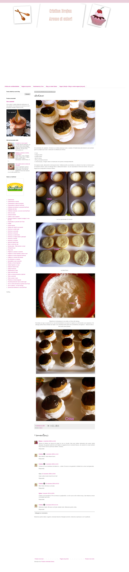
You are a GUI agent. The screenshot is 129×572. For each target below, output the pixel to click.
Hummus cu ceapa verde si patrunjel (17, 236)
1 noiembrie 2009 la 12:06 (49, 441)
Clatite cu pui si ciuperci (13, 216)
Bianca (40, 441)
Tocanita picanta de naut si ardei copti (17, 281)
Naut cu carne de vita (13, 244)
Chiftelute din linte (12, 209)
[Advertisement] (21, 40)
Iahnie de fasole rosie (13, 242)
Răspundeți (41, 448)
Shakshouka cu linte (13, 270)
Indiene (40, 427)
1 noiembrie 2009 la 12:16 (52, 454)
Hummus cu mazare (13, 240)
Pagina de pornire (26, 86)
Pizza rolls (10, 250)
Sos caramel (10, 101)
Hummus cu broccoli (13, 233)
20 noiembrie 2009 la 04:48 (48, 473)
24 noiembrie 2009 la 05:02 (52, 483)
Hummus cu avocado (13, 231)
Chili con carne (11, 213)
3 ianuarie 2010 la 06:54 (48, 493)
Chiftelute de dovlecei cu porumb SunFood (18, 207)
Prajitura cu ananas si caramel (15, 251)
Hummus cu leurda (12, 238)
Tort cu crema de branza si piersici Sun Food (19, 283)
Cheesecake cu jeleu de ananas (16, 203)
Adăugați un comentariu (41, 513)
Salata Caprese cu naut (13, 265)
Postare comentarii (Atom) (47, 561)
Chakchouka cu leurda (13, 201)
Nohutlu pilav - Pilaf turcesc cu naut (16, 246)
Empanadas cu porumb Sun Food (16, 221)
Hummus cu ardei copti (13, 229)
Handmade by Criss (38, 86)
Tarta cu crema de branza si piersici (16, 274)
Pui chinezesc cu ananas (14, 259)
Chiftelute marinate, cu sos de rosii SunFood (19, 211)
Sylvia (40, 493)
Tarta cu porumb (12, 276)
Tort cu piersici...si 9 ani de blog (15, 285)
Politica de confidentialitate (12, 86)
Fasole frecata (11, 225)
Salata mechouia (12, 268)
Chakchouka (11, 199)
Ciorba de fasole (12, 214)
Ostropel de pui (11, 248)
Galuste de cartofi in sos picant (15, 227)
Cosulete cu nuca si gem (21, 143)
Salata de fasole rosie (13, 266)
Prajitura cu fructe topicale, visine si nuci (17, 253)
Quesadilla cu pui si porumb (14, 261)
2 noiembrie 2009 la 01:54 (52, 464)
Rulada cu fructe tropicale (14, 263)
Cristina (41, 454)
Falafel (9, 223)
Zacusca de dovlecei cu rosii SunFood (17, 287)
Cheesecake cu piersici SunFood (16, 205)
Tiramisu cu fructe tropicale (14, 280)
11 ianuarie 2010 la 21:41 (52, 504)
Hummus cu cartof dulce (14, 235)
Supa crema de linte (13, 272)
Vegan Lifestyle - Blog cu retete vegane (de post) (72, 86)
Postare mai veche (89, 559)
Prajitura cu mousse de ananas (15, 257)
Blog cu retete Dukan (51, 86)
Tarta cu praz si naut (13, 278)
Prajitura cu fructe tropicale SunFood (17, 255)
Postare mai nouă (39, 559)
